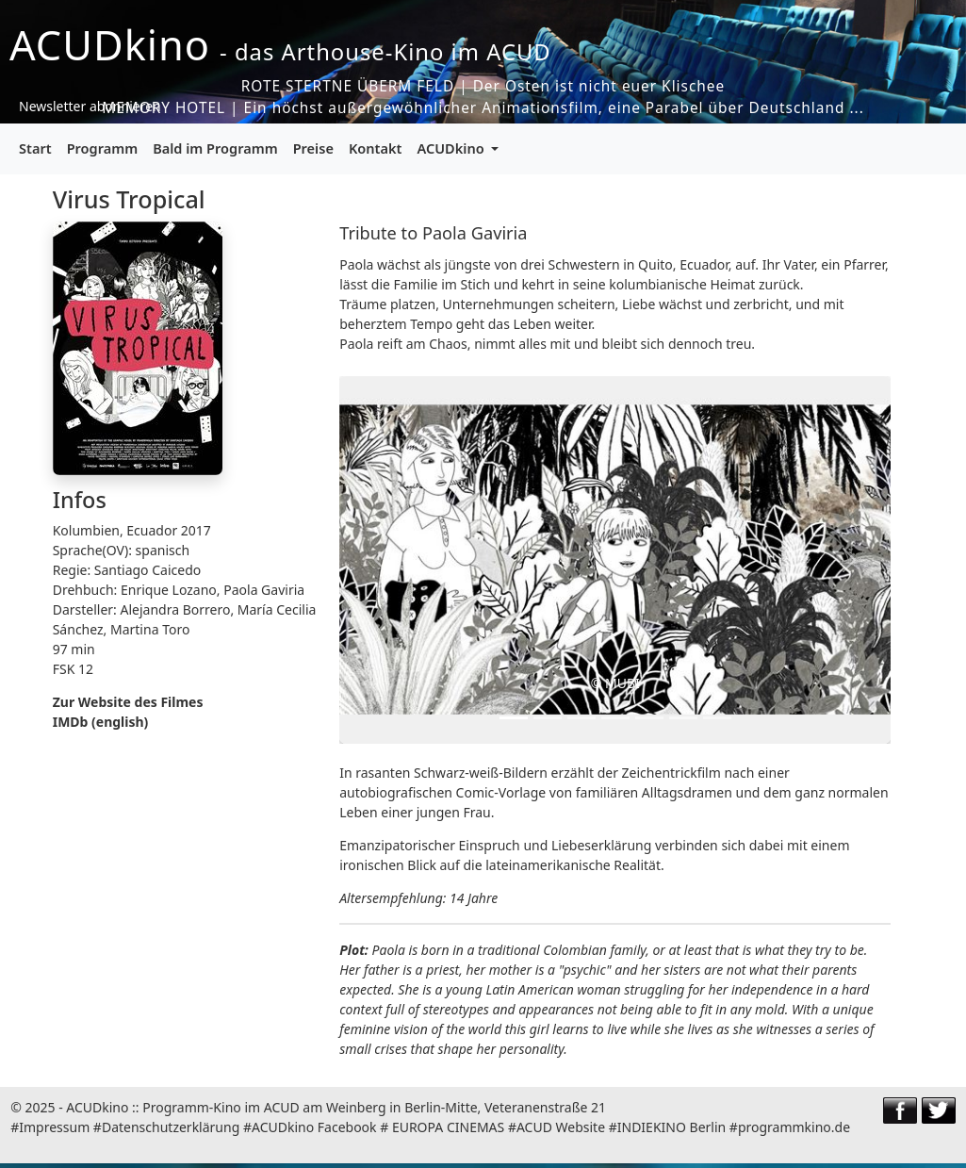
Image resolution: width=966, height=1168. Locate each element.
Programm (103, 148)
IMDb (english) (101, 722)
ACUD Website (560, 1127)
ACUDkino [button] (452, 148)
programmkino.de (794, 1127)
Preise (313, 148)
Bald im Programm (215, 148)
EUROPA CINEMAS (448, 1127)
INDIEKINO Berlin (671, 1127)
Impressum (54, 1127)
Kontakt (375, 148)
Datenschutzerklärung (170, 1127)
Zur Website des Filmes (128, 702)
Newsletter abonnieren (90, 106)
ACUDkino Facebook (314, 1127)
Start (35, 148)
